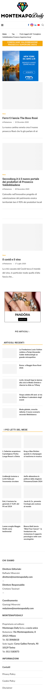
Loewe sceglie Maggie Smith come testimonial (11, 529)
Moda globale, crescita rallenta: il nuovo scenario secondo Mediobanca (29, 412)
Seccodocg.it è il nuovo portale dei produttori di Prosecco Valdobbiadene (20, 182)
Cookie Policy (8, 680)
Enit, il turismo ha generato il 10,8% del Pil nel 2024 (10, 504)
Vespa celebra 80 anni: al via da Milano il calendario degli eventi (30, 397)
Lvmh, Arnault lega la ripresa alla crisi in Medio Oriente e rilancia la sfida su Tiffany (30, 382)
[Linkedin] (35, 25)
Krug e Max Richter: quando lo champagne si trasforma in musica (33, 454)
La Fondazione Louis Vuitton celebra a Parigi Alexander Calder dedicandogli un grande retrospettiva (30, 353)
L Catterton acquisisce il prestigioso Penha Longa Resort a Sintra (11, 454)
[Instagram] (31, 25)
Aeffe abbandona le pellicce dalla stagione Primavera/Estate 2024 (33, 479)
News (4, 114)
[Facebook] (28, 25)
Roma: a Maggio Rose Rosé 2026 (30, 366)
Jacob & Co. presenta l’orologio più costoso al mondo (32, 504)
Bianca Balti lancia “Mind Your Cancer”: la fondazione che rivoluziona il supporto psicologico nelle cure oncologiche (33, 532)
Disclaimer (7, 687)
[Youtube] (39, 25)
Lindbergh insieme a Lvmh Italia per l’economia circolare (10, 479)
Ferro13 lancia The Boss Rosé (20, 118)
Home (4, 34)
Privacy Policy (8, 674)
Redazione (8, 122)
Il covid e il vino (11, 259)
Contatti (6, 667)
